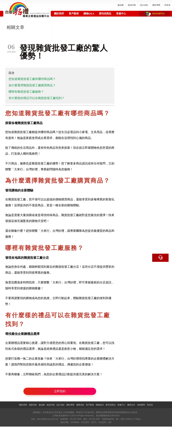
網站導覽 (156, 5)
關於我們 (59, 13)
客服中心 (121, 13)
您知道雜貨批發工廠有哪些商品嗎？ (32, 79)
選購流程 (80, 405)
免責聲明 (141, 405)
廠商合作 (131, 405)
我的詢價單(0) (158, 13)
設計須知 (144, 5)
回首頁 (167, 5)
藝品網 (121, 5)
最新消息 (33, 405)
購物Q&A (89, 13)
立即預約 (60, 391)
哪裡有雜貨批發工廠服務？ (26, 91)
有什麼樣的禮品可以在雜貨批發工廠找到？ (37, 98)
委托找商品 (105, 13)
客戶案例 (74, 13)
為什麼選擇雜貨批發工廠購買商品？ (32, 85)
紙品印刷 (132, 5)
